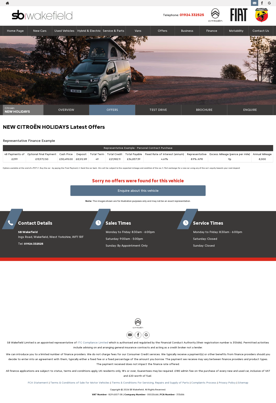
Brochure (204, 110)
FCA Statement (38, 382)
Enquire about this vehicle (138, 191)
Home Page (15, 31)
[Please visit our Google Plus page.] (269, 3)
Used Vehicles (64, 31)
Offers (112, 110)
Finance (211, 31)
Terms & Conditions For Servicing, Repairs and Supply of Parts (150, 382)
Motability (236, 31)
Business (187, 31)
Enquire (250, 110)
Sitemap (243, 382)
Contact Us (260, 31)
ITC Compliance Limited (93, 342)
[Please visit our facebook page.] (262, 3)
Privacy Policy (227, 382)
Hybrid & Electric (89, 31)
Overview (66, 110)
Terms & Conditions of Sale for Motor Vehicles (79, 382)
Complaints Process (203, 382)
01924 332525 (237, 3)
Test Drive (158, 110)
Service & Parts (113, 31)
